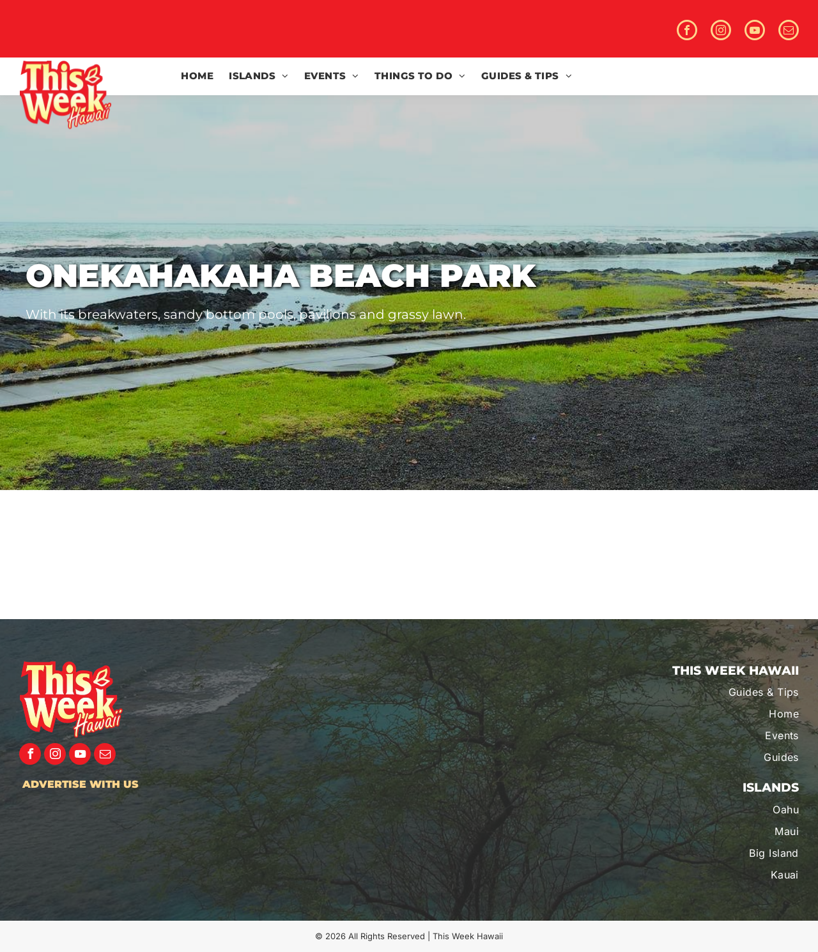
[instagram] (721, 31)
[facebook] (687, 31)
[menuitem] (197, 76)
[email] (788, 31)
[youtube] (755, 31)
